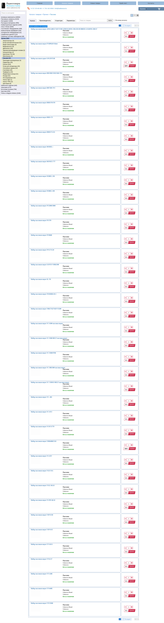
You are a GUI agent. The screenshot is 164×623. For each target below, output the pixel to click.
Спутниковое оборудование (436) (13, 29)
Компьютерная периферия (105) (13, 31)
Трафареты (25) (8, 72)
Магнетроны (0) (8, 56)
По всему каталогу (121, 20)
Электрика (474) (13, 87)
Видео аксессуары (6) (9, 44)
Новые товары (95, 3)
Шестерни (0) (7, 83)
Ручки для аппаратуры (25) (11, 66)
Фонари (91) (6, 76)
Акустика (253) (13, 91)
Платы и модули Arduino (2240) (13, 93)
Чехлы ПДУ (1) (7, 79)
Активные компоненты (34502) (13, 17)
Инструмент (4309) (13, 21)
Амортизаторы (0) (8, 40)
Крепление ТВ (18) (9, 54)
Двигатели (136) (8, 48)
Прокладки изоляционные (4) (12, 60)
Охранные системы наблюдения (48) (13, 36)
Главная (39, 3)
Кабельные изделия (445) (13, 86)
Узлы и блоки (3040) (13, 27)
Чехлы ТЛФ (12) (8, 81)
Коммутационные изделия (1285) (13, 25)
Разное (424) (7, 64)
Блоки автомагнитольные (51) (12, 42)
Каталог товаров (67, 3)
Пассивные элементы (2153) (13, 19)
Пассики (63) (7, 58)
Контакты (151, 3)
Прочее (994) (13, 38)
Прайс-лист (123, 3)
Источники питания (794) (13, 89)
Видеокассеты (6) (8, 46)
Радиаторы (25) (8, 62)
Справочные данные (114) (13, 35)
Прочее (45, 14)
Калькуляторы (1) (8, 52)
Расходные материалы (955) (13, 23)
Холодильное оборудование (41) (13, 33)
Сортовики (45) (7, 70)
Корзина (151, 9)
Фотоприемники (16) (9, 78)
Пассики (66, 30)
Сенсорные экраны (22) (10, 68)
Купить (132, 36)
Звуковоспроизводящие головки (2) (14, 50)
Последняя (128, 25)
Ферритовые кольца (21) (10, 74)
